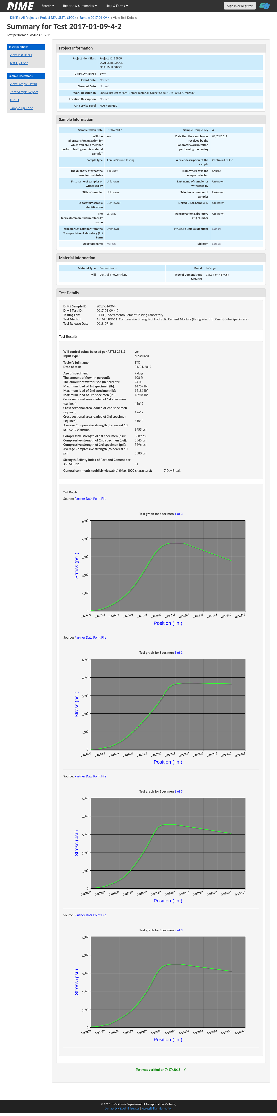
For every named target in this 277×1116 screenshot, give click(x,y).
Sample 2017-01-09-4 (95, 18)
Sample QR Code (21, 108)
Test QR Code (19, 63)
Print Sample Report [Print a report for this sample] (24, 92)
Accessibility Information (157, 1108)
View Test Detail (21, 55)
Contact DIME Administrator (122, 1108)
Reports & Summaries (80, 6)
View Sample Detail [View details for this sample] (23, 84)
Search (48, 6)
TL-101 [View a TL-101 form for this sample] (14, 100)
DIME (14, 18)
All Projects (29, 18)
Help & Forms (117, 6)
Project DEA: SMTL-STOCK (58, 18)
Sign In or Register (240, 6)
